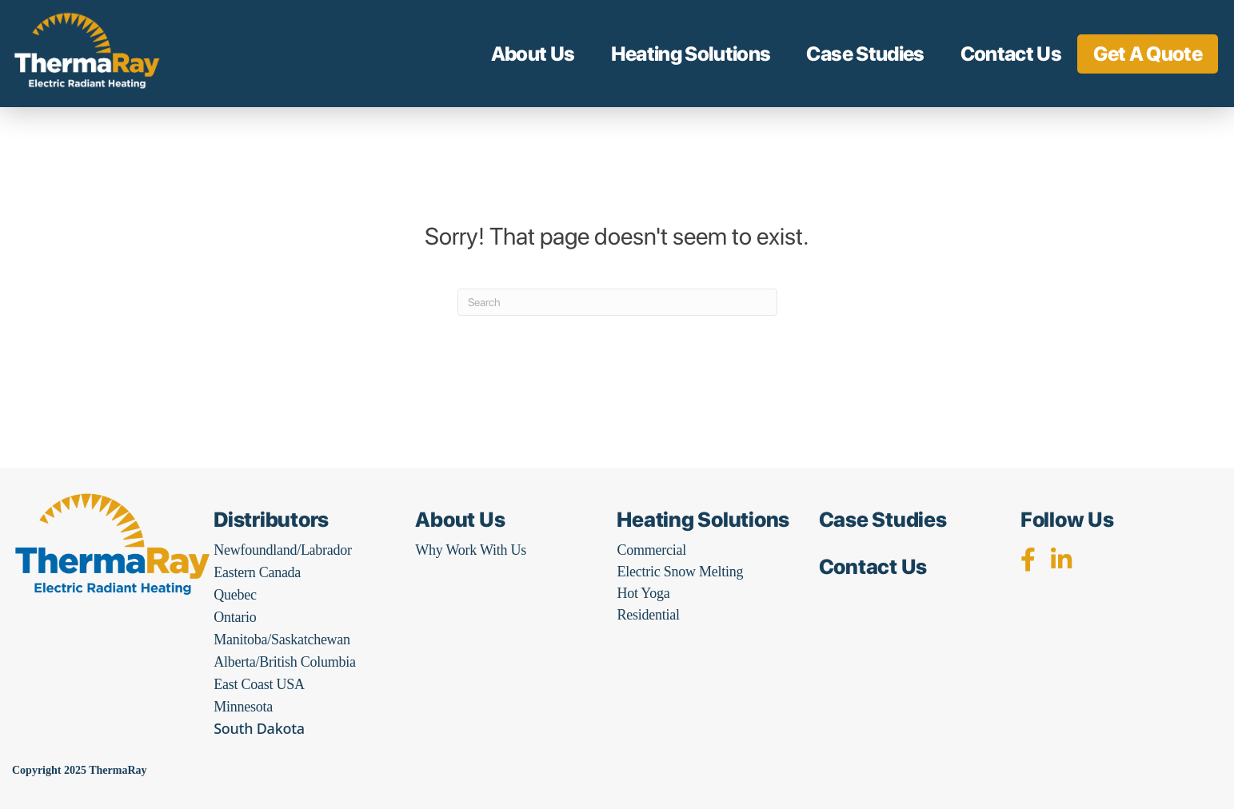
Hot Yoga (643, 593)
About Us (533, 54)
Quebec (235, 595)
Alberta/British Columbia (284, 662)
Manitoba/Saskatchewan (282, 640)
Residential (648, 615)
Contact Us (1011, 54)
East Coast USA (259, 684)
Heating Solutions (691, 54)
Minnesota (243, 707)
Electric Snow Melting (680, 572)
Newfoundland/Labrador (283, 550)
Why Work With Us (470, 550)
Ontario (235, 617)
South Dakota (259, 728)
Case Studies (865, 54)
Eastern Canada (257, 572)
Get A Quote (1147, 54)
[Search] (617, 302)
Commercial (651, 550)
